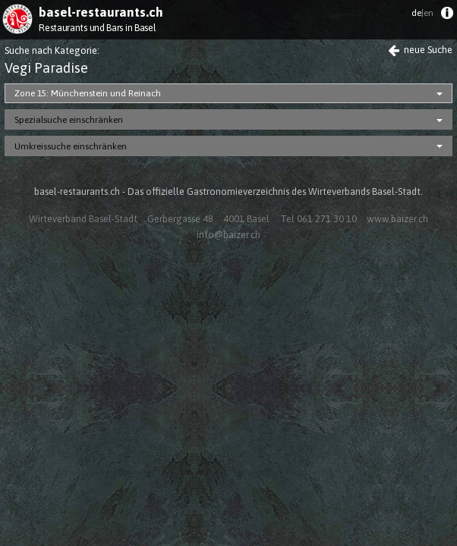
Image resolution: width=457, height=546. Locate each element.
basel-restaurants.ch (101, 12)
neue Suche (420, 49)
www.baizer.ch (397, 218)
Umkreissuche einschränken (70, 146)
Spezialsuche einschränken (68, 120)
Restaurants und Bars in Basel (97, 27)
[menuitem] (447, 16)
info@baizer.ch (228, 234)
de (422, 13)
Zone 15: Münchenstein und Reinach (87, 93)
